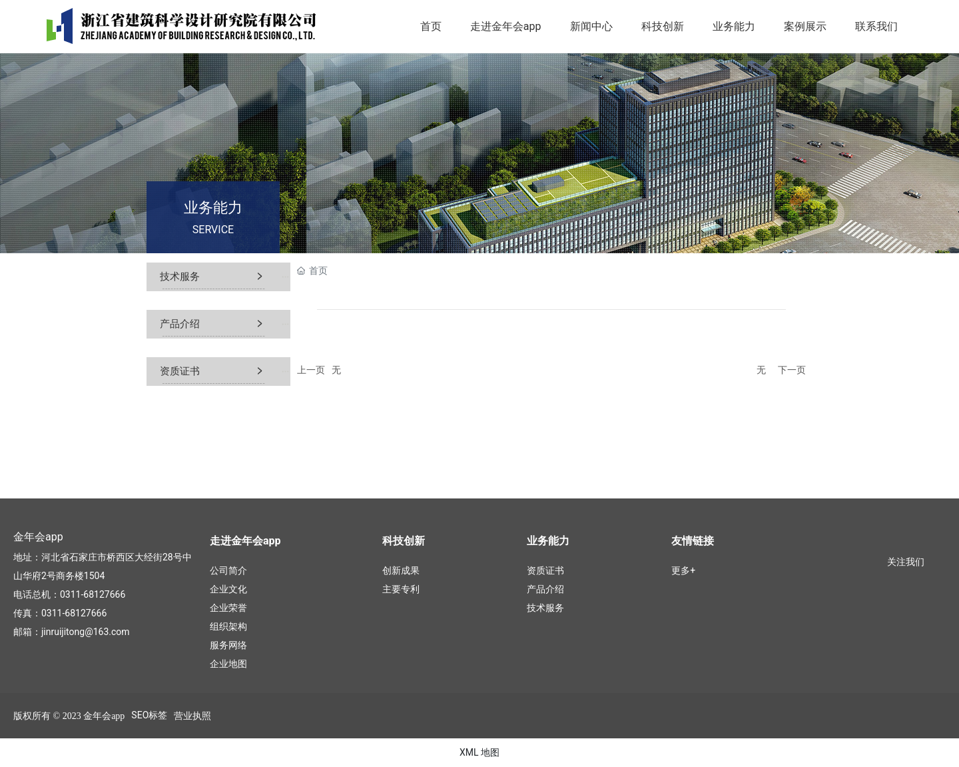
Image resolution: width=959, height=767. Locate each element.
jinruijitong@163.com (85, 631)
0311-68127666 (92, 594)
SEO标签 (149, 715)
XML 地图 (479, 752)
